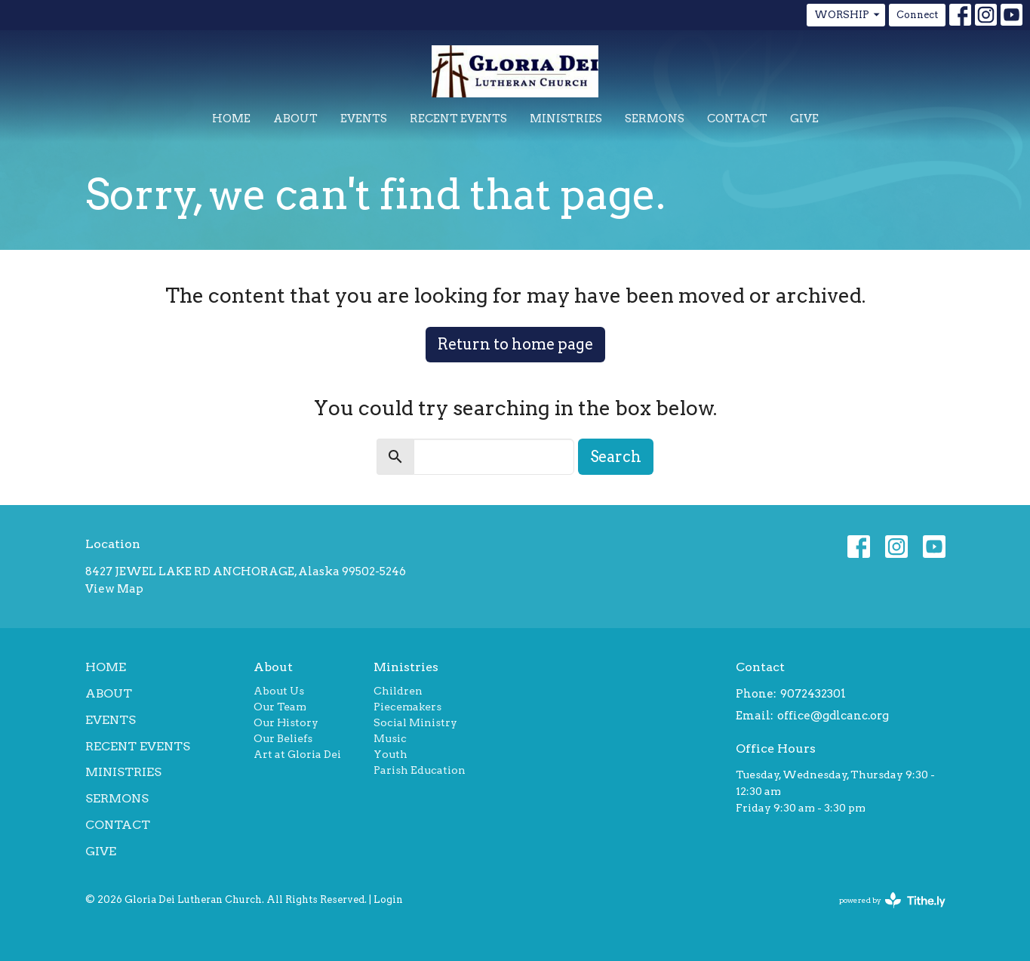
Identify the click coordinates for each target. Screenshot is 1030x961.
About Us (279, 691)
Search (615, 457)
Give (804, 118)
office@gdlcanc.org (833, 715)
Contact (737, 118)
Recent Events (458, 118)
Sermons (654, 118)
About (295, 118)
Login (388, 899)
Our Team (280, 707)
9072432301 (813, 694)
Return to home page (515, 344)
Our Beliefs (283, 738)
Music (390, 738)
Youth (390, 754)
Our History (286, 722)
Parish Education (420, 770)
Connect (917, 14)
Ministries (566, 118)
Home (231, 118)
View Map (114, 589)
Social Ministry (415, 722)
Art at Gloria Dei (297, 754)
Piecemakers (407, 707)
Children (398, 691)
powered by (892, 900)
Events (363, 118)
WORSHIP (847, 15)
